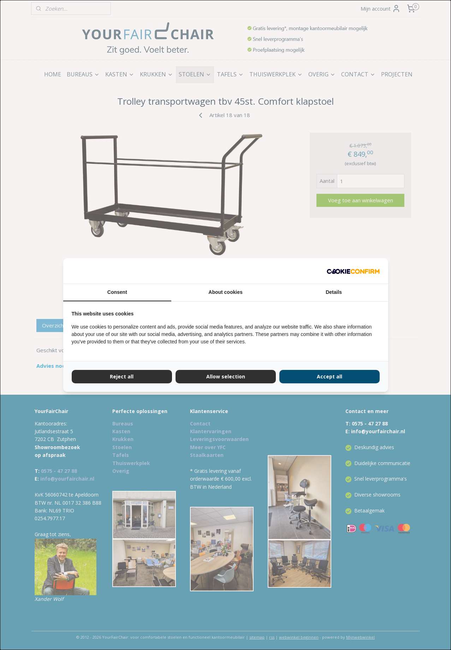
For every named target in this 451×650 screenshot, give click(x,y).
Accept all (329, 376)
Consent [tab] (117, 292)
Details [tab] (334, 292)
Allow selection (225, 376)
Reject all (121, 376)
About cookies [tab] (225, 292)
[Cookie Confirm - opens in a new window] (353, 271)
